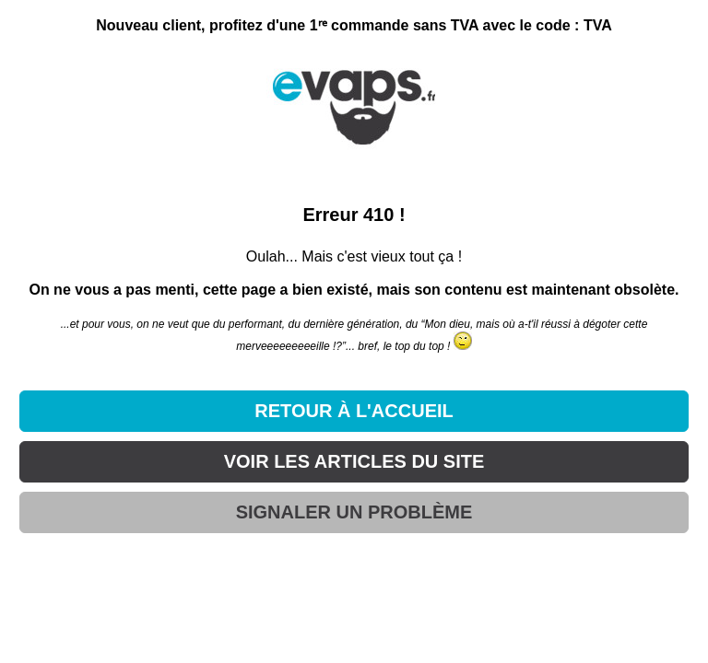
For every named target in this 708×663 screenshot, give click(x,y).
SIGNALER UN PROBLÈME (354, 512)
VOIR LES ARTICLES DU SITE (354, 461)
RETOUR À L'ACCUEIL (354, 411)
